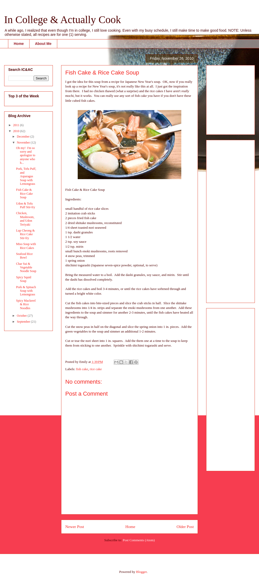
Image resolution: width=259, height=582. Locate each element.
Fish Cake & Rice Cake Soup (24, 193)
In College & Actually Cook (62, 19)
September (24, 321)
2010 (16, 131)
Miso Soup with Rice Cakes (26, 245)
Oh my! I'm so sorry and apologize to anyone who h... (25, 155)
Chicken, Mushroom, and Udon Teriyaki (25, 218)
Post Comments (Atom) (139, 540)
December (23, 136)
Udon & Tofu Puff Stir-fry (25, 205)
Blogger (141, 572)
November (24, 142)
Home (19, 44)
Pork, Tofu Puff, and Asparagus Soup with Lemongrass (26, 176)
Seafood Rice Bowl (24, 255)
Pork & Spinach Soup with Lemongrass (26, 290)
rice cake (96, 369)
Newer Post (74, 526)
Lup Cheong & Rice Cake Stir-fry (25, 234)
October (22, 315)
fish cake (82, 369)
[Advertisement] (225, 98)
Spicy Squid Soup (23, 279)
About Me (43, 44)
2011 (16, 125)
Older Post (185, 526)
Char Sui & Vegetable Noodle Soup (26, 267)
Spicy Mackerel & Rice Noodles (26, 304)
